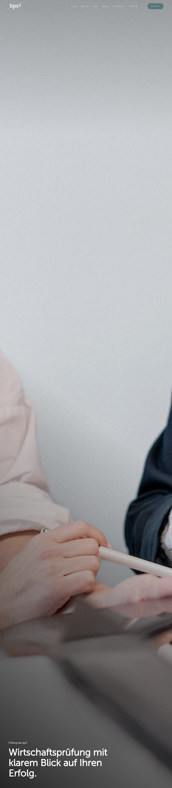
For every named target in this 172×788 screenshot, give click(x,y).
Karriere (105, 6)
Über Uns (85, 6)
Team (95, 6)
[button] (119, 6)
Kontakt (155, 6)
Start (75, 6)
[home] (15, 6)
